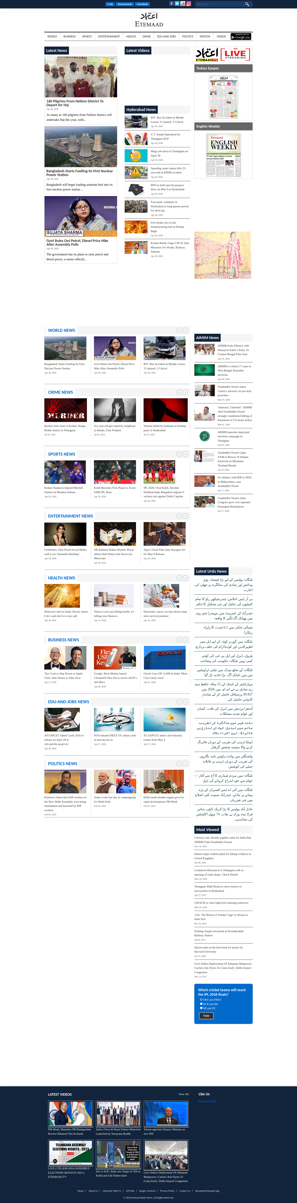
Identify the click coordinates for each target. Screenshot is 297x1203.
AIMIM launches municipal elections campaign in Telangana (233, 436)
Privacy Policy (167, 1190)
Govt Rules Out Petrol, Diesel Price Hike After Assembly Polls (77, 242)
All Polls (130, 1190)
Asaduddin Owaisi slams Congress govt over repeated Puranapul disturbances (234, 502)
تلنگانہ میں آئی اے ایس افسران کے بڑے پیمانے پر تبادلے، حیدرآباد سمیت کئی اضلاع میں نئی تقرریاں (224, 795)
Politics (187, 36)
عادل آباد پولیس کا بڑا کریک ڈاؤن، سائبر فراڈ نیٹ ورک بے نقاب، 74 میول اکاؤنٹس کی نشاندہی (224, 814)
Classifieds (142, 4)
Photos (205, 36)
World (52, 36)
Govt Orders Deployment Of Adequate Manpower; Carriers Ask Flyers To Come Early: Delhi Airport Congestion (223, 968)
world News (61, 330)
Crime (146, 36)
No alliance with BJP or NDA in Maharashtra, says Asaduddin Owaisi (234, 481)
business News (63, 639)
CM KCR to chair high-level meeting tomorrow (221, 902)
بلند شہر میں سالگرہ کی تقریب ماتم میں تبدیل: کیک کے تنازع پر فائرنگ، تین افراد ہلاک (225, 728)
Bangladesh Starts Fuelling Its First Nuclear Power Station (79, 173)
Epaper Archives (147, 1190)
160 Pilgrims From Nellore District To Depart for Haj (75, 103)
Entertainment (109, 36)
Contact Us (184, 1190)
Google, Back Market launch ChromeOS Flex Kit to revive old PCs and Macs (115, 678)
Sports (87, 36)
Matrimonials (125, 4)
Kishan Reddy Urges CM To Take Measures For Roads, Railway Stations (170, 247)
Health (131, 36)
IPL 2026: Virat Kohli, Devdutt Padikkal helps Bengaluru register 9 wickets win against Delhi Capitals (164, 492)
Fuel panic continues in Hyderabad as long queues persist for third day (170, 206)
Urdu (110, 4)
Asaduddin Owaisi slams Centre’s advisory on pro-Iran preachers (234, 391)
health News (61, 578)
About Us (93, 1190)
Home (81, 1190)
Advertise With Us (112, 1190)
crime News (60, 392)
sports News (61, 454)
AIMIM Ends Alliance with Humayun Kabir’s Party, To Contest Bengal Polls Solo (233, 350)
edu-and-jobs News (68, 701)
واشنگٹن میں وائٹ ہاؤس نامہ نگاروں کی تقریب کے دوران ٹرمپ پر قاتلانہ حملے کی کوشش (226, 761)
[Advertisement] (74, 19)
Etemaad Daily (208, 1101)
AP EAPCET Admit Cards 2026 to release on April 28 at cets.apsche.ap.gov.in (64, 739)
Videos (221, 36)
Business (69, 36)
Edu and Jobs (166, 36)
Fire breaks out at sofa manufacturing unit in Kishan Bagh (167, 227)
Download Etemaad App (207, 1190)
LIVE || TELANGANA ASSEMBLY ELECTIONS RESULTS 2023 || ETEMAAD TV (69, 1172)
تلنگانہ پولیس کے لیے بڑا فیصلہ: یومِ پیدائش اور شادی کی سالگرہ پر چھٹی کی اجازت (224, 585)
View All (183, 1094)
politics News (62, 763)
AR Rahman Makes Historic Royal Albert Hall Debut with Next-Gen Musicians (114, 554)
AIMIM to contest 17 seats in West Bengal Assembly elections (234, 370)
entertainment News (70, 516)
